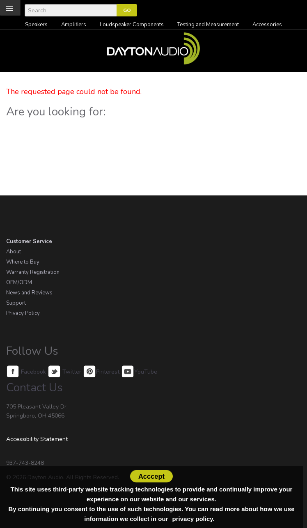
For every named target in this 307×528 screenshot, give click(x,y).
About (13, 251)
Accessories (267, 24)
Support (16, 303)
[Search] (71, 10)
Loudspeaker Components (132, 24)
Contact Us (34, 387)
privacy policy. (193, 518)
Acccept (151, 476)
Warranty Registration (33, 272)
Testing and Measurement (208, 24)
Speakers (36, 24)
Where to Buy (22, 262)
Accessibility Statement (37, 439)
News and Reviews (29, 292)
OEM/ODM (19, 282)
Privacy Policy (23, 313)
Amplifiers (73, 24)
